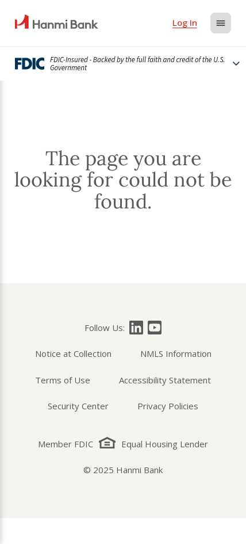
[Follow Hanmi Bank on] (136, 327)
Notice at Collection (73, 353)
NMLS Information (176, 353)
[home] (56, 23)
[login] (184, 23)
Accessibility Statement (165, 380)
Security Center (78, 406)
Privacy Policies (167, 406)
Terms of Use (62, 380)
